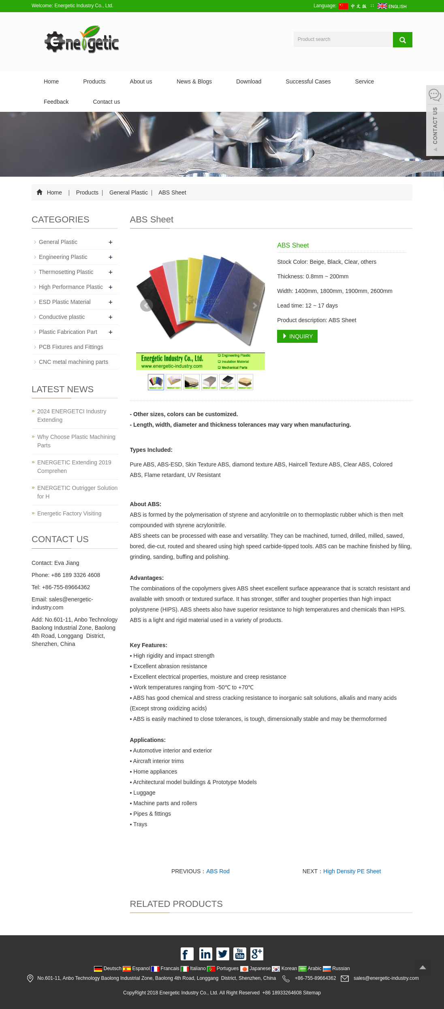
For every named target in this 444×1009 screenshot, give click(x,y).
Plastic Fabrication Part (68, 332)
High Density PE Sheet (352, 871)
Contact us (106, 101)
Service (364, 81)
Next (254, 305)
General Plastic (128, 192)
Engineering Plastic (63, 257)
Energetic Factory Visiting (69, 513)
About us (141, 81)
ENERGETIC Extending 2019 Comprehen (74, 466)
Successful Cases (308, 81)
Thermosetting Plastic (66, 272)
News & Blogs (194, 81)
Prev (146, 305)
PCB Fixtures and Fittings (71, 347)
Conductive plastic (62, 317)
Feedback (56, 101)
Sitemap (312, 993)
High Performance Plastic (71, 287)
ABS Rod (218, 871)
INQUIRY (297, 336)
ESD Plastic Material (65, 302)
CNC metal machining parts (73, 362)
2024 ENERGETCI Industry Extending (71, 415)
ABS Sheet (171, 192)
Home (51, 81)
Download (248, 81)
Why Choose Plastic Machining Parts (76, 441)
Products (94, 81)
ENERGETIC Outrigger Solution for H (77, 492)
